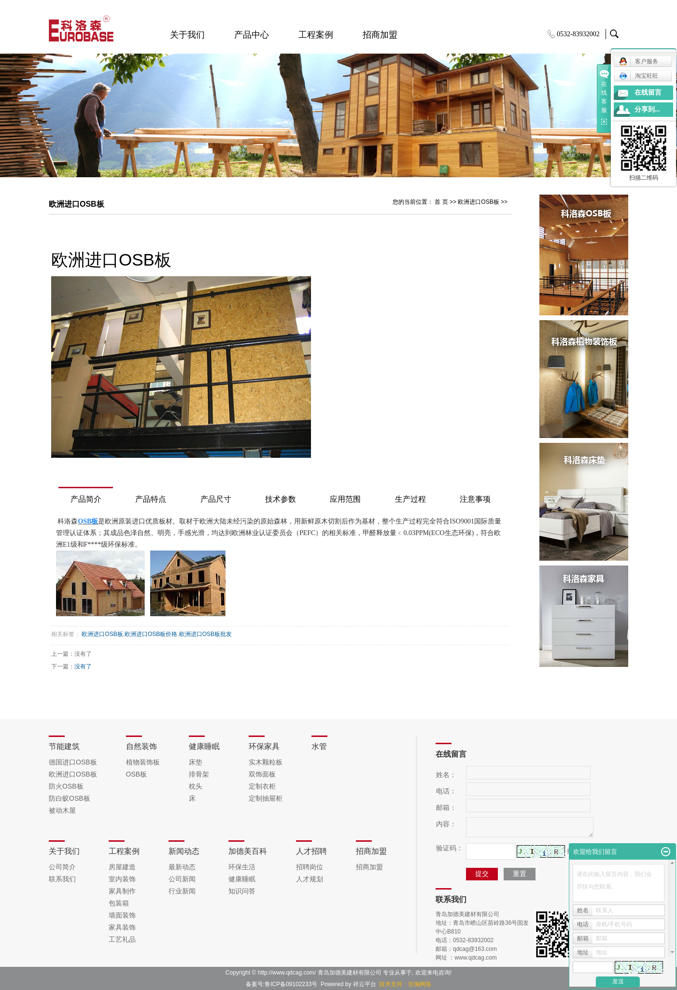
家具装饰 (122, 927)
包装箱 (119, 903)
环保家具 (264, 746)
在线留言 (648, 92)
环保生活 (241, 867)
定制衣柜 (262, 786)
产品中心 (251, 35)
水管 (319, 746)
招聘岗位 (309, 867)
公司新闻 (182, 879)
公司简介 (62, 867)
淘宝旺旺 (638, 76)
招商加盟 (380, 35)
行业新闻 (182, 891)
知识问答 (241, 891)
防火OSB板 (66, 786)
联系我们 (62, 879)
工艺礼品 (122, 939)
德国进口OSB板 (73, 762)
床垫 (195, 762)
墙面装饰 (122, 915)
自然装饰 (141, 746)
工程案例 (315, 35)
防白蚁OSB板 (69, 798)
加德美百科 (247, 851)
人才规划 (309, 879)
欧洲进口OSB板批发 (205, 634)
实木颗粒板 (265, 762)
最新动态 (182, 867)
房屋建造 (122, 867)
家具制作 (122, 891)
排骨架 (199, 774)
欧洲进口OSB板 (478, 201)
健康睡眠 (204, 746)
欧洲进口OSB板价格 (151, 634)
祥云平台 (364, 984)
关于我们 (187, 35)
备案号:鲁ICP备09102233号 (282, 984)
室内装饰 (122, 879)
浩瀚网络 (419, 984)
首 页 (441, 201)
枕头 (195, 786)
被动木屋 (62, 810)
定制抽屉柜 (265, 798)
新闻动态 (184, 851)
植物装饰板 (143, 762)
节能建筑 (64, 746)
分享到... (647, 109)
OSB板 (136, 774)
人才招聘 (311, 851)
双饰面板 (262, 774)
